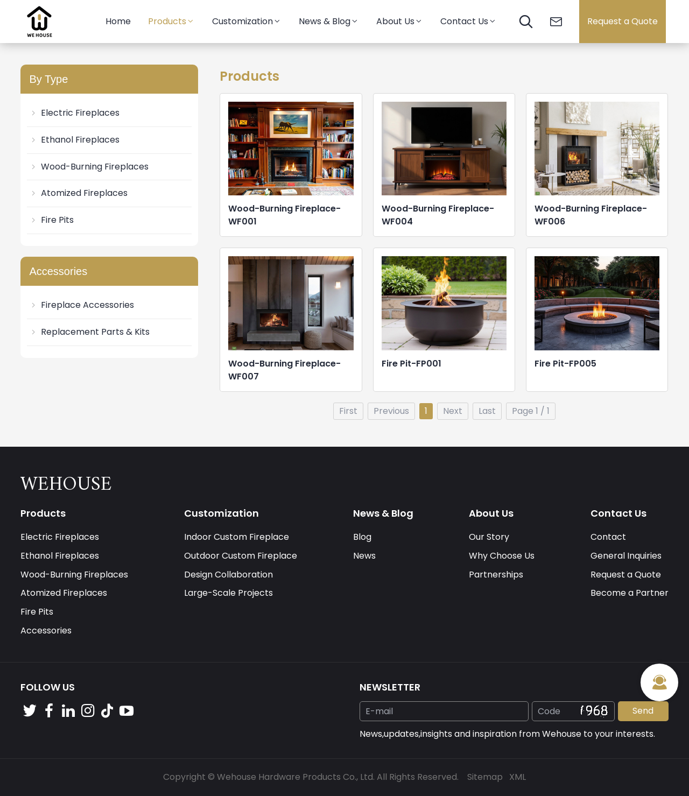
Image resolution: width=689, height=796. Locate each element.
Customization (247, 21)
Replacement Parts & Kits (89, 332)
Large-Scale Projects (228, 593)
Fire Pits (51, 220)
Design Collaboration (228, 574)
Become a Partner (629, 593)
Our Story (489, 537)
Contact (608, 537)
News (364, 556)
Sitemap (485, 777)
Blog (362, 537)
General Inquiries (626, 556)
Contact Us (468, 21)
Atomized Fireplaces (78, 193)
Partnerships (496, 574)
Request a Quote (622, 21)
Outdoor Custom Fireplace (240, 556)
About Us (399, 21)
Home (118, 21)
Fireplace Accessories (81, 305)
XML (517, 777)
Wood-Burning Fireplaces (89, 166)
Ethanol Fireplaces (74, 139)
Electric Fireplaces (74, 113)
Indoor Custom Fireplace (236, 537)
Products (171, 21)
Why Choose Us (502, 556)
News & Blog (329, 21)
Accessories (46, 630)
